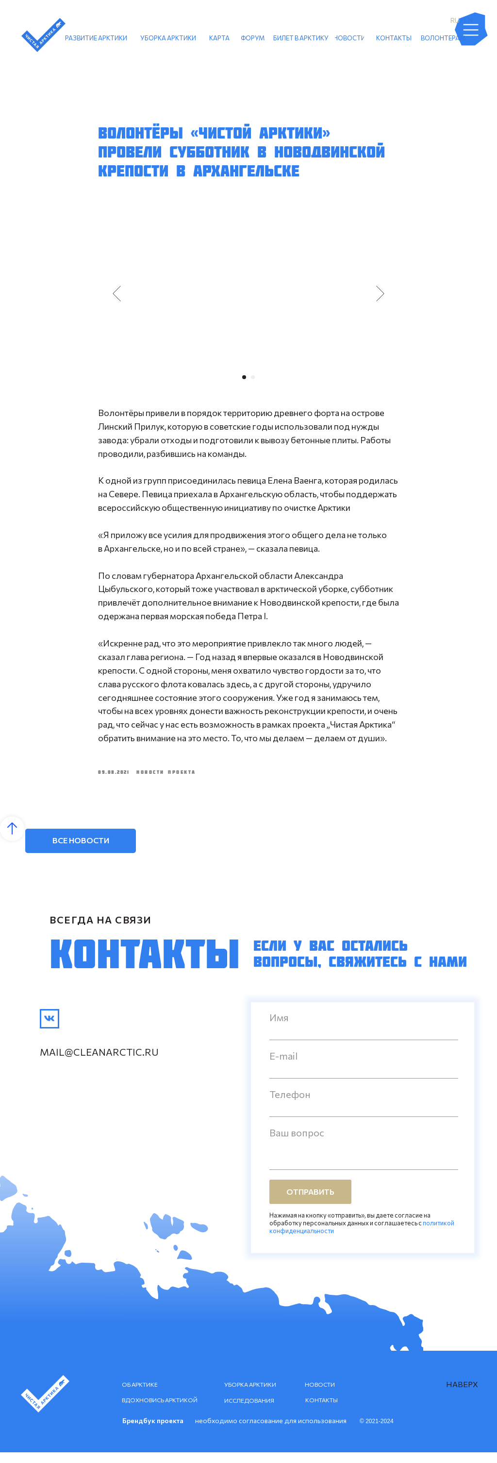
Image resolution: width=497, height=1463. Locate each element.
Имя (279, 1028)
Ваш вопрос (296, 1143)
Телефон (290, 1105)
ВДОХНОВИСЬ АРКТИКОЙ (160, 1410)
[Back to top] (12, 839)
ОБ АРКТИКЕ (140, 1395)
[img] (49, 1029)
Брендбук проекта (152, 1431)
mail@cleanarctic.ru (99, 1062)
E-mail (283, 1066)
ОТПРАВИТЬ (310, 1202)
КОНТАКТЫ (321, 1410)
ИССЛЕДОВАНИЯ (249, 1411)
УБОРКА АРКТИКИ (250, 1395)
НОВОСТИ (320, 1395)
